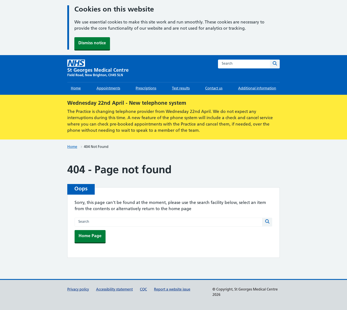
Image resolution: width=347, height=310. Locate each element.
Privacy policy (78, 289)
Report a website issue (172, 289)
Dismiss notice (92, 43)
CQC (143, 289)
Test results (181, 88)
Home (76, 88)
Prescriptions (146, 88)
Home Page (90, 236)
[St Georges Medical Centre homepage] (98, 69)
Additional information (257, 88)
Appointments (108, 88)
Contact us (213, 88)
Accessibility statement (114, 289)
